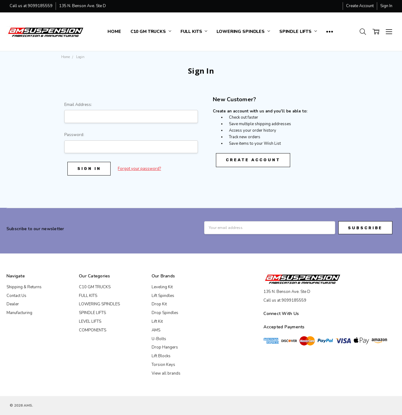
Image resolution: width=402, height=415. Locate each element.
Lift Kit (157, 321)
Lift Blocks (161, 356)
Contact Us (16, 296)
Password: (74, 135)
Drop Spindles (165, 313)
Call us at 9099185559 (31, 6)
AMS (156, 330)
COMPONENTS (92, 330)
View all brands (166, 373)
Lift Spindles (163, 296)
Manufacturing (19, 313)
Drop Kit (159, 304)
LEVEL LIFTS (90, 321)
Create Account (360, 6)
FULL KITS (194, 31)
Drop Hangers (165, 347)
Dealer (13, 304)
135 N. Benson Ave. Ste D (82, 6)
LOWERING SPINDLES (243, 31)
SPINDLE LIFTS (298, 31)
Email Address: (78, 104)
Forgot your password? (139, 168)
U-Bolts (159, 339)
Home (114, 31)
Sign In (386, 6)
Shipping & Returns (24, 287)
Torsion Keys (163, 364)
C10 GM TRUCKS (150, 31)
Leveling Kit (162, 287)
